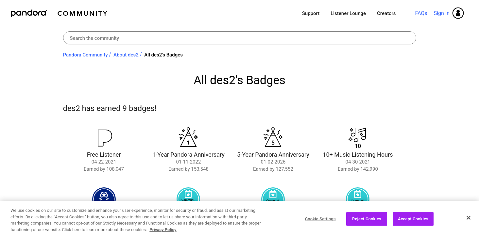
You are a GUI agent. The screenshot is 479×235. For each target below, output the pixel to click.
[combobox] (239, 37)
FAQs (421, 13)
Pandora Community (59, 13)
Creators (386, 13)
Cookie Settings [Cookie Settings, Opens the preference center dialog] (320, 221)
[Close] (468, 220)
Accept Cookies (413, 221)
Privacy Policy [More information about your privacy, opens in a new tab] (162, 231)
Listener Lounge (348, 13)
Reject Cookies (366, 221)
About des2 (126, 55)
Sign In (442, 13)
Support (310, 13)
